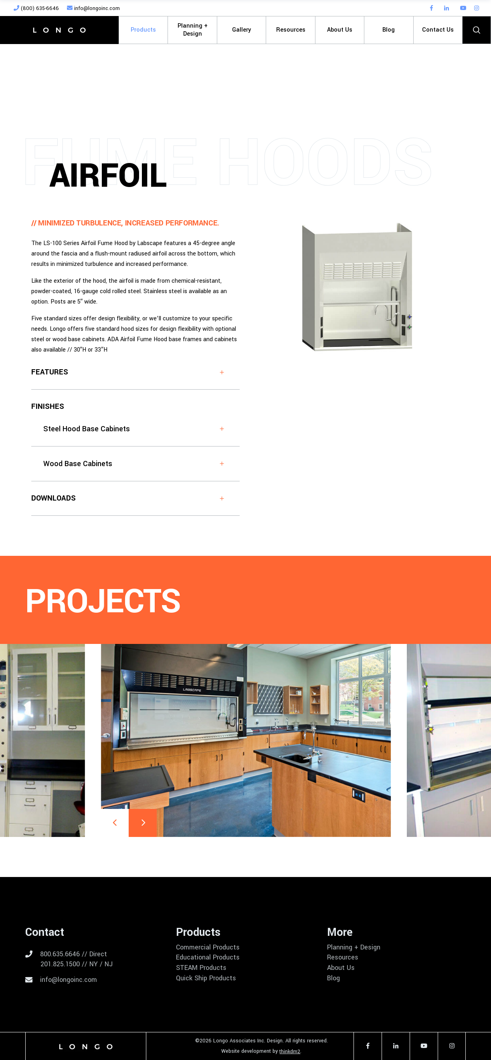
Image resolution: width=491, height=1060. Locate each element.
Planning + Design (353, 947)
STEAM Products (201, 968)
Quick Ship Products (206, 978)
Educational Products (208, 957)
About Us (341, 968)
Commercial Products (208, 947)
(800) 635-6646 (36, 8)
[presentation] (115, 823)
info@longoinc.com (93, 8)
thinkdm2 (289, 1051)
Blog (333, 978)
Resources (342, 957)
